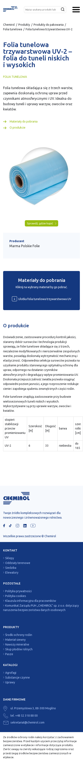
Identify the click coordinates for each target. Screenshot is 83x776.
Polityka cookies (15, 596)
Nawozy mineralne (17, 644)
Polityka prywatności (18, 591)
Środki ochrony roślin (18, 635)
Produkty (24, 24)
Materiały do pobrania (24, 121)
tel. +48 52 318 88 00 (20, 715)
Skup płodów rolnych (19, 649)
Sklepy (9, 558)
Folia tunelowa (12, 29)
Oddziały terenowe (17, 563)
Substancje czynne (17, 677)
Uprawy (10, 682)
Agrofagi (10, 672)
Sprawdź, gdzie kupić (41, 223)
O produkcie (17, 127)
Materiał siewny (15, 639)
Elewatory (11, 572)
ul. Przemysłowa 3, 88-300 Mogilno (29, 708)
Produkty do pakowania (49, 24)
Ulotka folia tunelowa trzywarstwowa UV (41, 298)
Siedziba (10, 567)
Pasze (9, 654)
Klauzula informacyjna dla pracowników (30, 600)
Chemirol (9, 24)
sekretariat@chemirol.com (23, 722)
